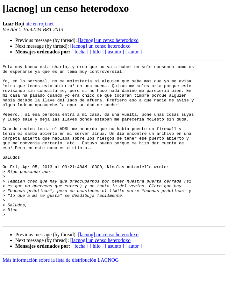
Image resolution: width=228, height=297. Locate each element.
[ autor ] (133, 51)
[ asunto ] (114, 51)
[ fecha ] (79, 51)
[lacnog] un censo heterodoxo (108, 40)
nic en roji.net (39, 23)
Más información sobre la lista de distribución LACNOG (61, 291)
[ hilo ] (97, 51)
